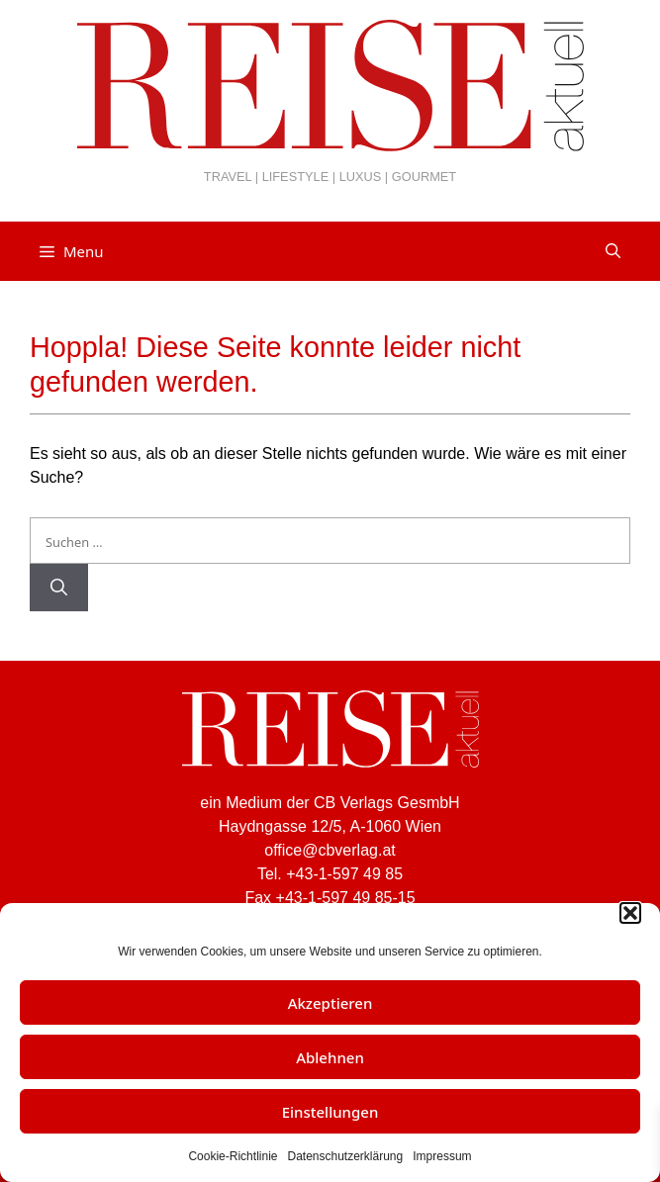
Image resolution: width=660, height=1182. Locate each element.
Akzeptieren (330, 1003)
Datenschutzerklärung (345, 1156)
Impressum (442, 1156)
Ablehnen (330, 1057)
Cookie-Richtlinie (232, 1156)
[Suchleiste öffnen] (613, 251)
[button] (630, 913)
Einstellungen (330, 1112)
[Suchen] (59, 587)
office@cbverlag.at (329, 850)
